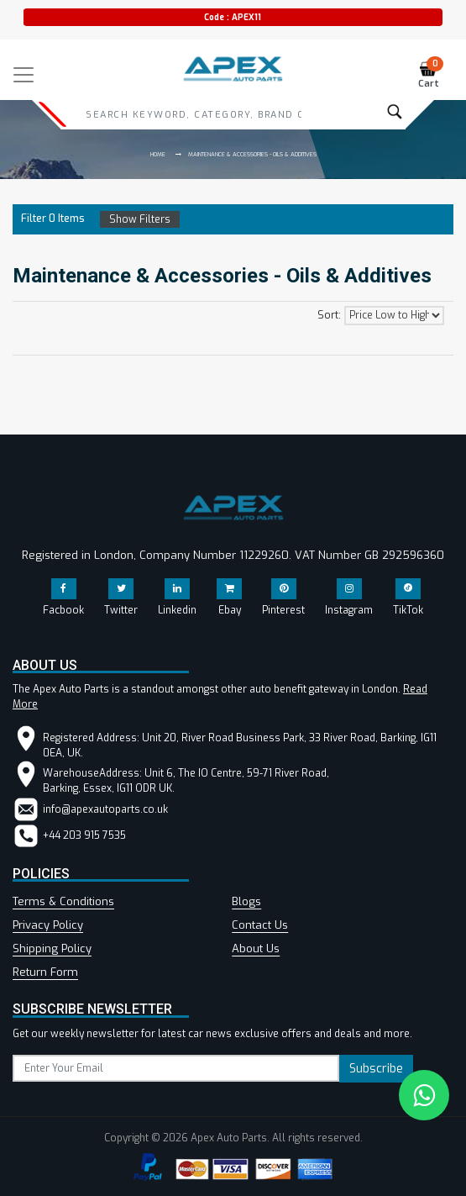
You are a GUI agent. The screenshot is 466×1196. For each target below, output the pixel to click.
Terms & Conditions (63, 901)
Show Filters (139, 219)
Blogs (246, 901)
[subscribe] (176, 1068)
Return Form (45, 972)
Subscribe (376, 1069)
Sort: (329, 315)
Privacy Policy (48, 925)
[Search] (193, 114)
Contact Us (260, 925)
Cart (431, 75)
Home (157, 154)
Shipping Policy (52, 948)
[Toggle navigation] (23, 75)
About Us (256, 948)
